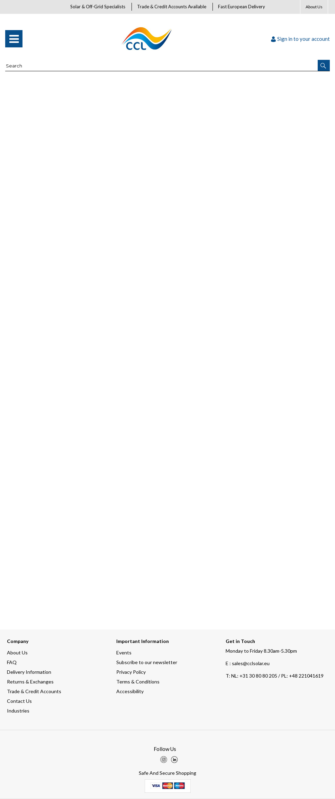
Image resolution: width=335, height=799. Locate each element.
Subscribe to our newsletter (146, 662)
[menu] (13, 38)
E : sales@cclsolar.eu (248, 663)
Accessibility (130, 691)
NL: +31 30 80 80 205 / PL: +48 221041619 (275, 676)
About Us (314, 6)
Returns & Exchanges (30, 682)
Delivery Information (29, 672)
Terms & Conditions (138, 682)
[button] (324, 65)
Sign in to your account (300, 39)
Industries (18, 711)
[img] (163, 759)
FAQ (12, 662)
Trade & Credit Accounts (34, 691)
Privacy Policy (131, 672)
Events (124, 652)
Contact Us (19, 701)
